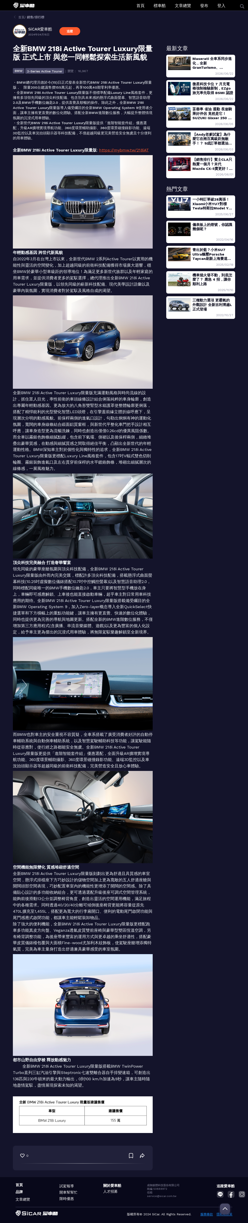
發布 (204, 5)
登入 (221, 5)
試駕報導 (66, 1186)
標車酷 (160, 5)
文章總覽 (183, 5)
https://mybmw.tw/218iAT (124, 150)
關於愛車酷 (112, 1185)
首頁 (140, 5)
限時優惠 (66, 1199)
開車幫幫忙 (68, 1192)
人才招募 (110, 1191)
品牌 (19, 1192)
